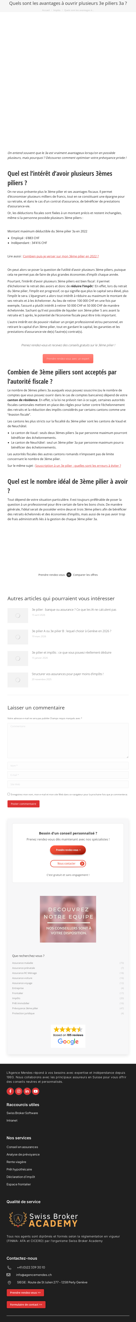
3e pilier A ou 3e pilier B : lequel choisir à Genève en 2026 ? (71, 631)
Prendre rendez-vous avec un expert (68, 358)
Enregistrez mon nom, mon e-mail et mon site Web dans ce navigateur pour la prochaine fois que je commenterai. (69, 794)
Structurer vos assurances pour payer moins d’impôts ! (68, 674)
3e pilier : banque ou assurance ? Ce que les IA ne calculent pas (74, 610)
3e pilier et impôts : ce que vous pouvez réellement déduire (71, 652)
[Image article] (17, 615)
